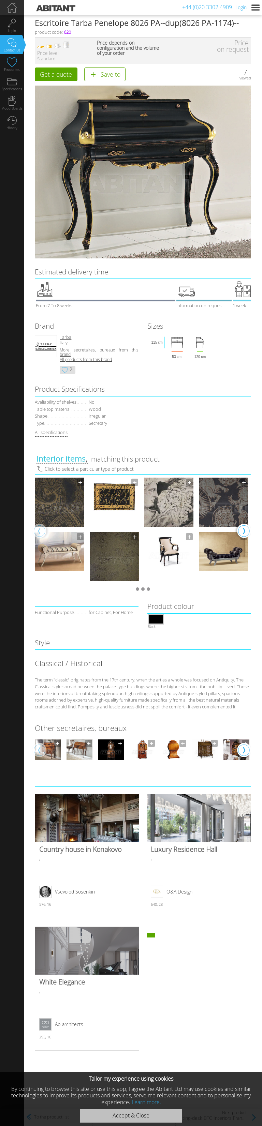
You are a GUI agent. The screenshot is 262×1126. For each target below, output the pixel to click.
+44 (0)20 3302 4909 (207, 7)
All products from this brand (86, 359)
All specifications (51, 432)
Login (241, 7)
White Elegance (87, 988)
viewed (245, 78)
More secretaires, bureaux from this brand (99, 352)
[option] (59, 530)
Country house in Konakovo (87, 856)
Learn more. (146, 1102)
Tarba (65, 337)
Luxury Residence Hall (198, 856)
